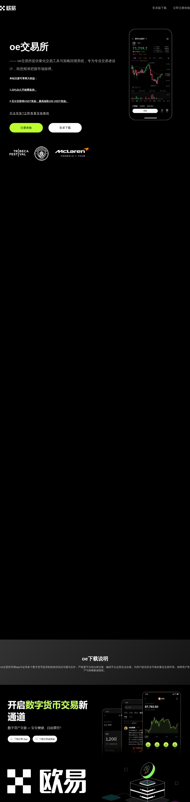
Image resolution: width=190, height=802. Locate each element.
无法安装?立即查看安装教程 (29, 113)
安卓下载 (65, 127)
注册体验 (26, 127)
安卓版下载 (159, 7)
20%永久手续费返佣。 (24, 89)
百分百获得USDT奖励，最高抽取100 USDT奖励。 (40, 101)
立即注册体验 (181, 7)
